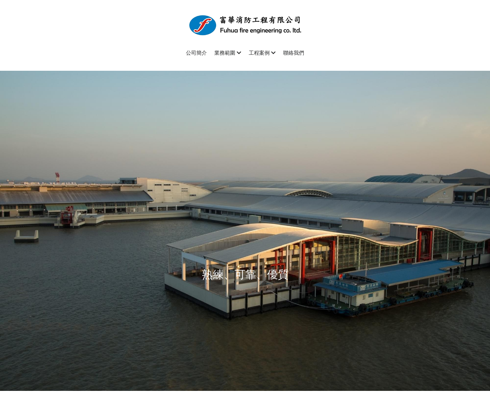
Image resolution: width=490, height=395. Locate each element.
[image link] (245, 24)
